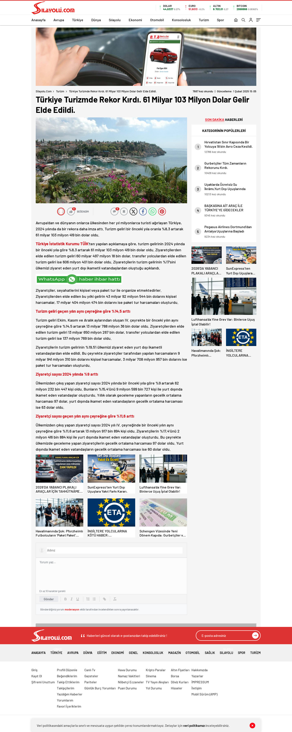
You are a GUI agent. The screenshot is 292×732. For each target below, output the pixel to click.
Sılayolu (115, 20)
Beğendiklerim (67, 676)
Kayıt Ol (36, 676)
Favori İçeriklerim (69, 706)
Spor (220, 20)
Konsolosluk (181, 20)
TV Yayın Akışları (157, 682)
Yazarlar (197, 676)
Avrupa (58, 20)
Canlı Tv (89, 670)
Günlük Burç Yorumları (100, 688)
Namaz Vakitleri (129, 676)
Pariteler (90, 682)
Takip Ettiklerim (68, 682)
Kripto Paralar (156, 670)
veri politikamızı (194, 725)
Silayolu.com (44, 91)
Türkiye (77, 20)
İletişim (196, 688)
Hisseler (176, 688)
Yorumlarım (65, 700)
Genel (133, 651)
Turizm (204, 20)
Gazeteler (91, 676)
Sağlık (210, 651)
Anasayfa (38, 20)
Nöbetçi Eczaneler (131, 682)
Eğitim (102, 651)
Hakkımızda (199, 670)
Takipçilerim (65, 688)
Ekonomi (135, 20)
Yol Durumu (154, 688)
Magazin (174, 651)
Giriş (34, 670)
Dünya (96, 20)
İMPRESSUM (200, 682)
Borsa (175, 676)
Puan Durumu (127, 688)
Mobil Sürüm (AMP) (204, 694)
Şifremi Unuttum (43, 682)
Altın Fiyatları (180, 670)
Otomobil (157, 20)
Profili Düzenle (67, 670)
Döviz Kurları (179, 682)
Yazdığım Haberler (69, 694)
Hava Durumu (127, 670)
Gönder (49, 599)
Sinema (151, 676)
